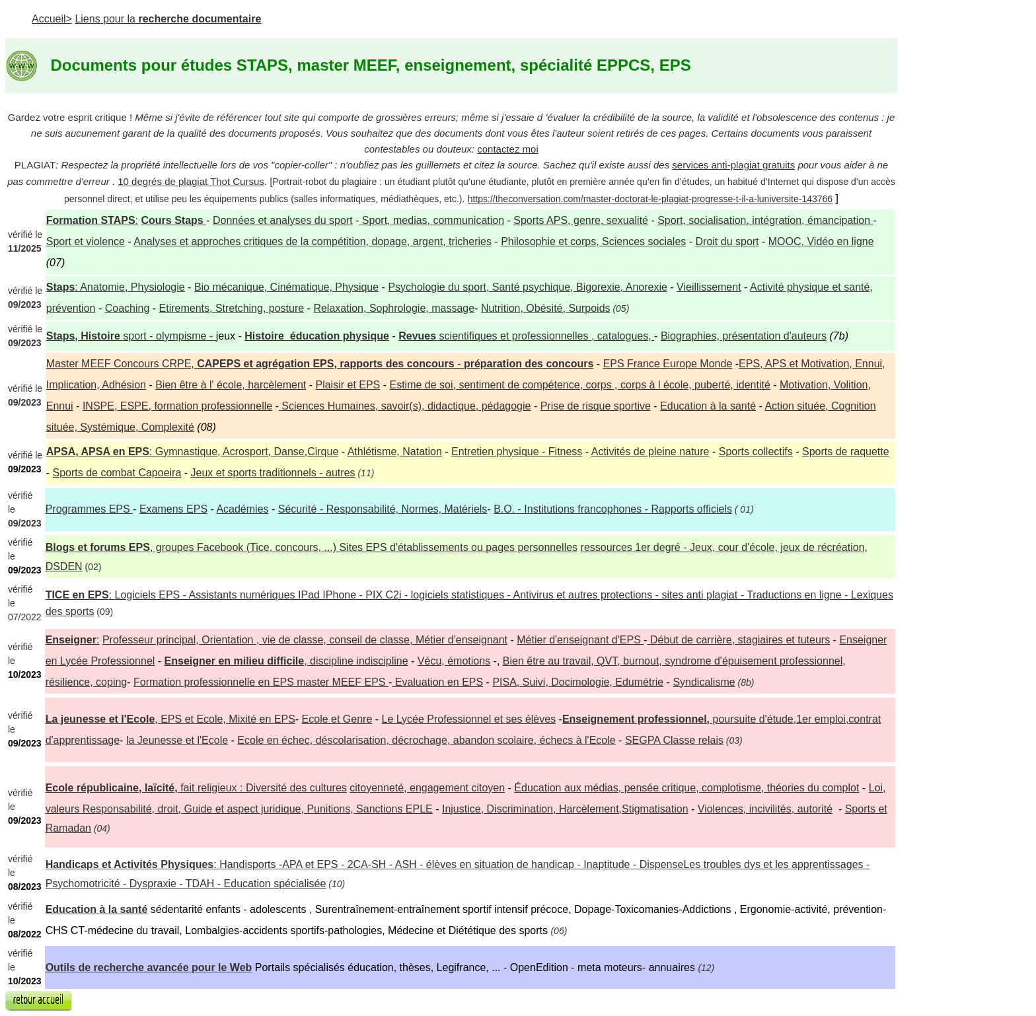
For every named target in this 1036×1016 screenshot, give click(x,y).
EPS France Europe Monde (668, 363)
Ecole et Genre (337, 719)
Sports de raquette (845, 451)
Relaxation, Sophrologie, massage (393, 308)
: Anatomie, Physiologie (115, 287)
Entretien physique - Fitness (516, 451)
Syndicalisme (704, 682)
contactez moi (507, 149)
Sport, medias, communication (431, 220)
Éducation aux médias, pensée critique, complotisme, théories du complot (686, 787)
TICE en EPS (77, 594)
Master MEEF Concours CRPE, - (320, 363)
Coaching (127, 308)
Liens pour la (168, 18)
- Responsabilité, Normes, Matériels (383, 509)
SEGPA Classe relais (674, 740)
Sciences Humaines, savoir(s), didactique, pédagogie (405, 406)
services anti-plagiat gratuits (733, 164)
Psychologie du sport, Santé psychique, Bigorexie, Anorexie (527, 287)
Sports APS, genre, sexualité (580, 220)
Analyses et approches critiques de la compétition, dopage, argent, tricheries (312, 241)
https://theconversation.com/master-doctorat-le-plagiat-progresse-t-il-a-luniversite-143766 (650, 199)
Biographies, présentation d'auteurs (744, 336)
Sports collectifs (756, 451)
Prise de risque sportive (595, 406)
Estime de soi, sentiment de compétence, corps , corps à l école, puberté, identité (580, 384)
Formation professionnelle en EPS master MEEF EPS (260, 682)
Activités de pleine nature (650, 451)
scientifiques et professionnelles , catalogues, (526, 336)
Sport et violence (85, 241)
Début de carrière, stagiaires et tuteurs (739, 639)
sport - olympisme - (169, 336)
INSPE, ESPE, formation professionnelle (177, 406)
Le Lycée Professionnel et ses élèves (469, 719)
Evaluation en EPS (437, 682)
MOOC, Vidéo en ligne (821, 241)
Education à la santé (708, 406)
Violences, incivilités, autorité (765, 809)
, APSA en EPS (112, 451)
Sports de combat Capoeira (117, 472)
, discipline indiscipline (286, 661)
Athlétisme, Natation (395, 451)
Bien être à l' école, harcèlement (230, 384)
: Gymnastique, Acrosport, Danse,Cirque (243, 451)
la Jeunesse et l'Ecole (177, 740)
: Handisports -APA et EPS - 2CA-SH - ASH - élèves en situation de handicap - (365, 864)
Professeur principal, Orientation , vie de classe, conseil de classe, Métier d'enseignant (304, 639)
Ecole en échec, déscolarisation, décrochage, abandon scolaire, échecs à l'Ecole (426, 740)
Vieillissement (709, 287)
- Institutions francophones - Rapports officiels (613, 509)
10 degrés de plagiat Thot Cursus (191, 181)
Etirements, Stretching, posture (232, 308)
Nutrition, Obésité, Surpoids (545, 308)
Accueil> (52, 18)
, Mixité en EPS (225, 719)
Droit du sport (727, 241)
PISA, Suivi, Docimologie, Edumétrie (577, 682)
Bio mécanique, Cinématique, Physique (286, 287)
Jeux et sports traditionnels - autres (273, 472)
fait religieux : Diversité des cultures (262, 787)
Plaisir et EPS (347, 384)
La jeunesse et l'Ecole (100, 719)
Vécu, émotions (454, 661)
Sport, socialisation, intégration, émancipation (765, 220)
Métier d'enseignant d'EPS (580, 639)
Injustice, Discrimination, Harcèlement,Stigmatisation (565, 809)
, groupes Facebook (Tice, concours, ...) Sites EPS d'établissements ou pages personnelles (312, 547)
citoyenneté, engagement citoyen (427, 787)
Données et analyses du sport (283, 220)
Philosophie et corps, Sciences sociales (593, 241)
